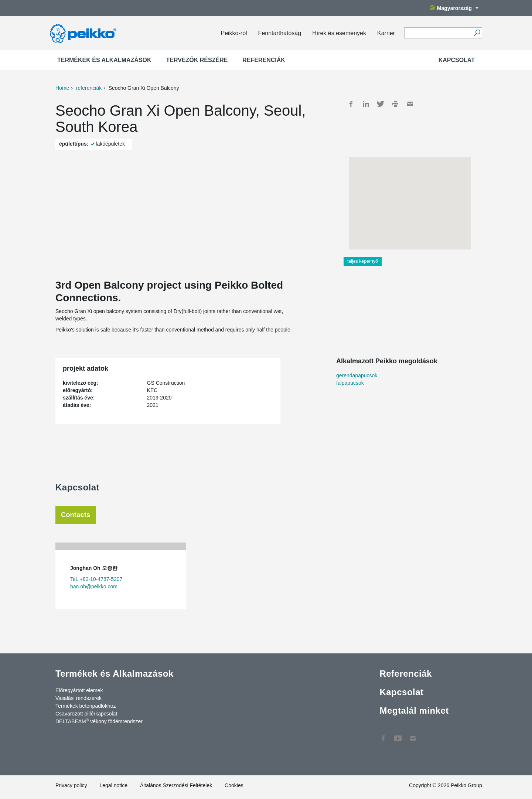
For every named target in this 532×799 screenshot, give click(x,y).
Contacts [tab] (75, 514)
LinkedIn (365, 104)
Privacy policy (71, 785)
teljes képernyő (362, 261)
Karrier (386, 33)
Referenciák (263, 60)
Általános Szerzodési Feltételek (176, 785)
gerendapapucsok (356, 375)
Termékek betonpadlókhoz (85, 706)
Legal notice (113, 785)
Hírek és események (339, 33)
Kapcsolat (457, 60)
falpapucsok (350, 383)
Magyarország (454, 8)
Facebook (351, 104)
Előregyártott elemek (79, 690)
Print (395, 104)
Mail (410, 104)
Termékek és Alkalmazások (104, 60)
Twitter (380, 104)
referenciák (89, 88)
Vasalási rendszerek (78, 698)
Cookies (234, 785)
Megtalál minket (414, 710)
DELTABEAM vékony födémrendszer (99, 721)
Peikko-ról (234, 33)
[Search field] (438, 33)
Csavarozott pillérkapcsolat (86, 714)
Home (62, 88)
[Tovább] (476, 33)
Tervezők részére (197, 60)
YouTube (398, 734)
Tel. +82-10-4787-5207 (96, 579)
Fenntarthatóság (279, 33)
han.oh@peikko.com (93, 586)
